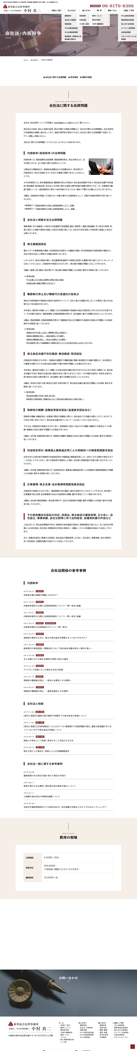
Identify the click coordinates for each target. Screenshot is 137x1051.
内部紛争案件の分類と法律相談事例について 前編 (56, 205)
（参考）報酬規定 (66, 1023)
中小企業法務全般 (87, 1023)
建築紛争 (103, 1016)
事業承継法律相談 (121, 1019)
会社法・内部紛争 (86, 1019)
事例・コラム (112, 11)
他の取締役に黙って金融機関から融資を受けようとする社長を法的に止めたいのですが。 (63, 343)
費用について (65, 1019)
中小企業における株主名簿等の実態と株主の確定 (47, 280)
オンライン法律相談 (121, 1023)
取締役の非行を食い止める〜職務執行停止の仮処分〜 (49, 333)
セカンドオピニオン (121, 1028)
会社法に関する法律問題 (55, 77)
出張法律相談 (119, 1026)
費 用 (99, 11)
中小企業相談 (85, 1028)
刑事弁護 (103, 1019)
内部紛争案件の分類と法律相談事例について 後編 (57, 209)
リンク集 (63, 1033)
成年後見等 (104, 1026)
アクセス (63, 1028)
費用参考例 (64, 1021)
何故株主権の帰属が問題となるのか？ (42, 283)
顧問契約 (83, 1016)
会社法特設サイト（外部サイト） (66, 123)
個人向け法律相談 (121, 1021)
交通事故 (103, 1028)
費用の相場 (87, 77)
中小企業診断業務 (87, 1026)
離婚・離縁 (103, 1021)
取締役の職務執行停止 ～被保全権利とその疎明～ (47, 336)
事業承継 (83, 1021)
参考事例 (74, 77)
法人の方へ (72, 11)
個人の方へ (87, 11)
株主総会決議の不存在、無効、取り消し (42, 396)
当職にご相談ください (37, 136)
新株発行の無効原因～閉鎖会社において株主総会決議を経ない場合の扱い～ (58, 399)
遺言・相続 (103, 1023)
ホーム (26, 60)
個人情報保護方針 (67, 1031)
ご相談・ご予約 (128, 11)
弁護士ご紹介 (56, 11)
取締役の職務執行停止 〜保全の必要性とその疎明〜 (48, 339)
